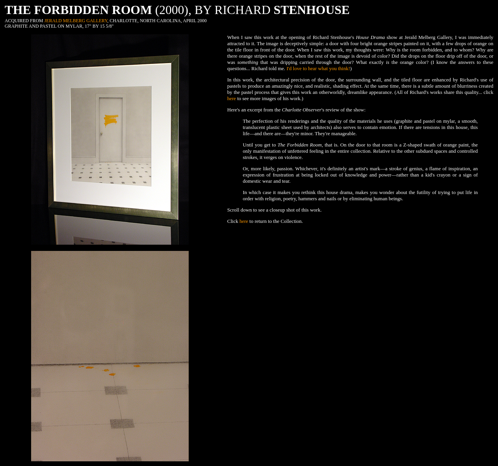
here (231, 98)
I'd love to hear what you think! (318, 68)
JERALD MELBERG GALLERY (75, 20)
